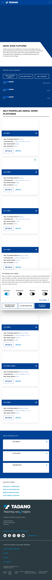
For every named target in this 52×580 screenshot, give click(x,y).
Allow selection (26, 305)
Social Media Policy (9, 573)
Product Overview (11, 486)
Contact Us (33, 535)
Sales (5, 557)
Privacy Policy (5, 572)
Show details (43, 300)
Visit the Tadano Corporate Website (16, 545)
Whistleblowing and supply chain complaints (30, 572)
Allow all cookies (42, 305)
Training (7, 562)
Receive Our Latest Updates (15, 531)
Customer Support (11, 495)
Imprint (22, 571)
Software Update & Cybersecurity (43, 572)
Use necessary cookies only (9, 305)
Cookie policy (16, 572)
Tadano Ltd (15, 566)
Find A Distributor (11, 489)
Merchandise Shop (11, 492)
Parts (5, 553)
